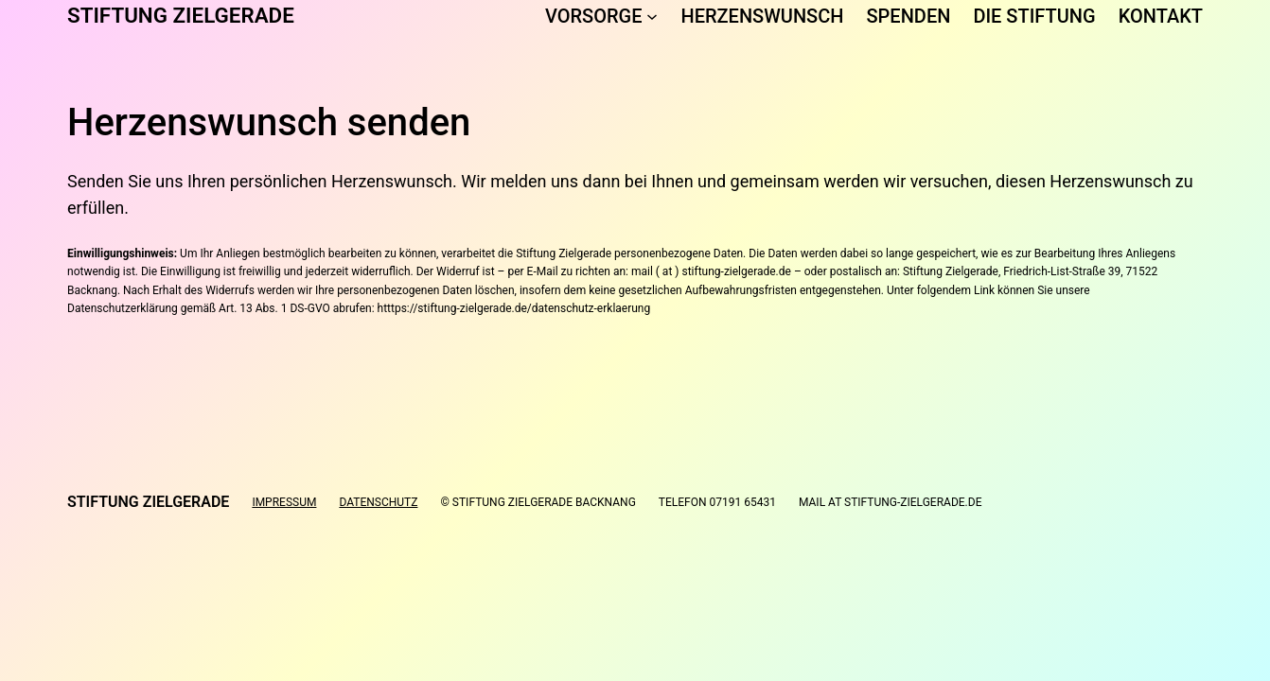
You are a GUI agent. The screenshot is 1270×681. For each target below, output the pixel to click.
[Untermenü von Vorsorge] (652, 16)
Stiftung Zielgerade (180, 15)
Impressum (284, 502)
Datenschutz (378, 502)
